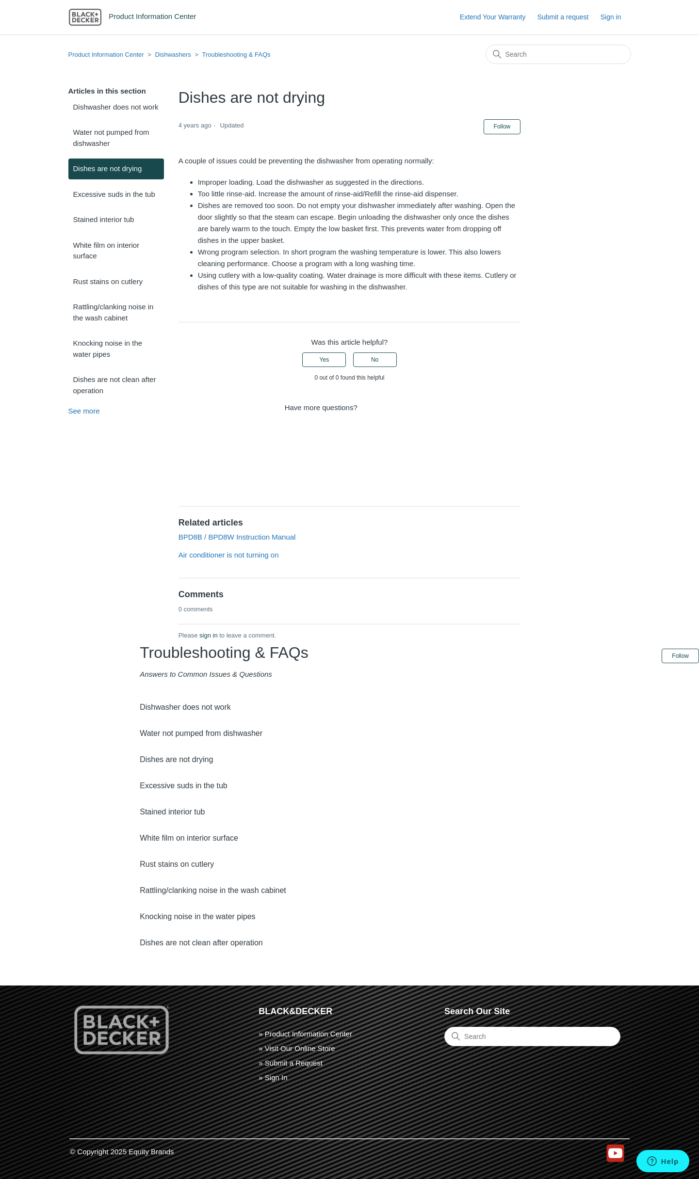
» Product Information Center (305, 1034)
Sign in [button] (611, 17)
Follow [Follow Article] (502, 126)
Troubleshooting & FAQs (236, 54)
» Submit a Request (291, 1063)
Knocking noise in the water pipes (108, 348)
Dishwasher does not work (116, 107)
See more (84, 411)
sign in (208, 635)
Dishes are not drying (107, 168)
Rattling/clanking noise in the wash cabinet (113, 312)
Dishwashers (173, 54)
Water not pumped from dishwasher (111, 137)
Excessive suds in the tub (114, 194)
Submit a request (563, 17)
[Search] (558, 54)
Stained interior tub (103, 219)
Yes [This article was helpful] (324, 359)
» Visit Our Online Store (297, 1048)
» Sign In (273, 1077)
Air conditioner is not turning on (229, 555)
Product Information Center (106, 54)
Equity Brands (151, 1151)
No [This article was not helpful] (374, 359)
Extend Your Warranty (493, 17)
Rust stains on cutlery (108, 281)
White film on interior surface (106, 250)
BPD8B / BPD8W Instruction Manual (237, 537)
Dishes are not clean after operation (114, 385)
